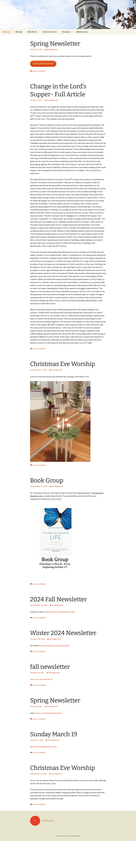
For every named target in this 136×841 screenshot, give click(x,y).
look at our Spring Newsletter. (49, 713)
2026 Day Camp (82, 32)
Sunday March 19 (53, 734)
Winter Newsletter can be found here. (54, 645)
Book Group (46, 480)
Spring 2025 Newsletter (43, 63)
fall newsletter (50, 666)
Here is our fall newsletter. (41, 679)
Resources (66, 32)
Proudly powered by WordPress (68, 836)
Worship (19, 32)
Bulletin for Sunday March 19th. (43, 746)
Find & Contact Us (50, 32)
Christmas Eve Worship (62, 364)
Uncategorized (52, 49)
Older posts (42, 820)
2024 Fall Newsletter (58, 599)
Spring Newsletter (55, 43)
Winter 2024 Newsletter (63, 633)
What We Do (32, 32)
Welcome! (6, 32)
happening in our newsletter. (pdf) (60, 612)
